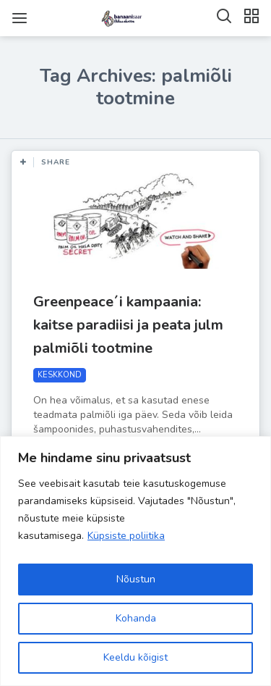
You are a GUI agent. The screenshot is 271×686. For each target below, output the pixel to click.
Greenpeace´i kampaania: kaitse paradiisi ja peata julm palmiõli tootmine (128, 325)
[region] (135, 561)
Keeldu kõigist (135, 657)
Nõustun (135, 579)
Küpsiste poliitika (126, 536)
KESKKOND (60, 374)
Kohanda (136, 618)
